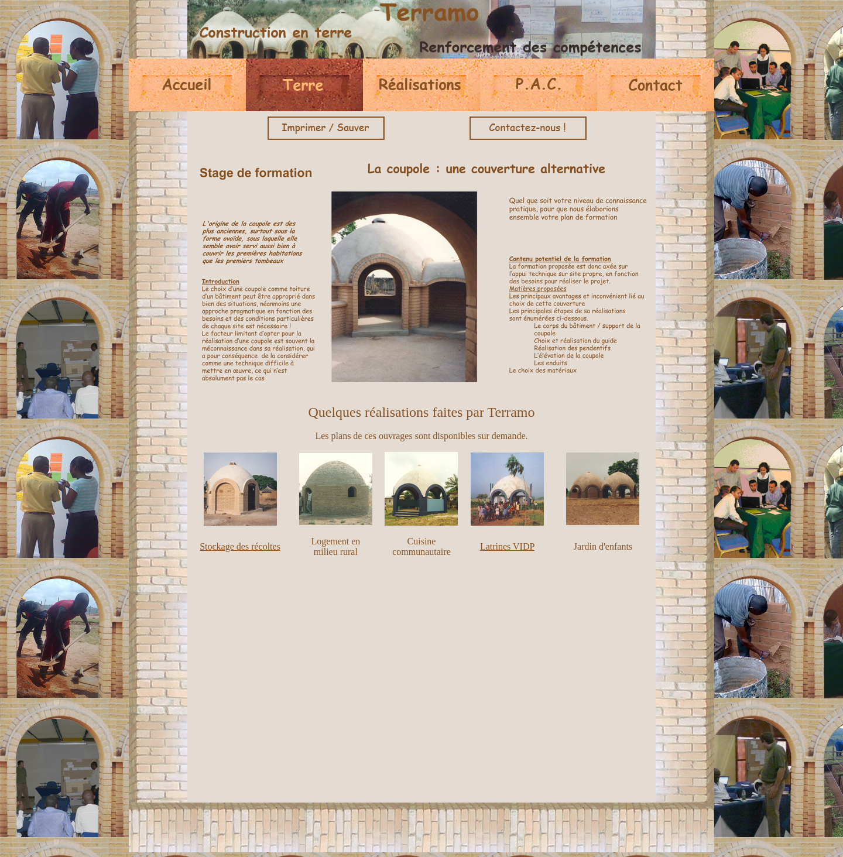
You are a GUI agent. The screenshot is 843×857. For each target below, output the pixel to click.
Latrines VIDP (507, 546)
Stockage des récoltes (240, 546)
